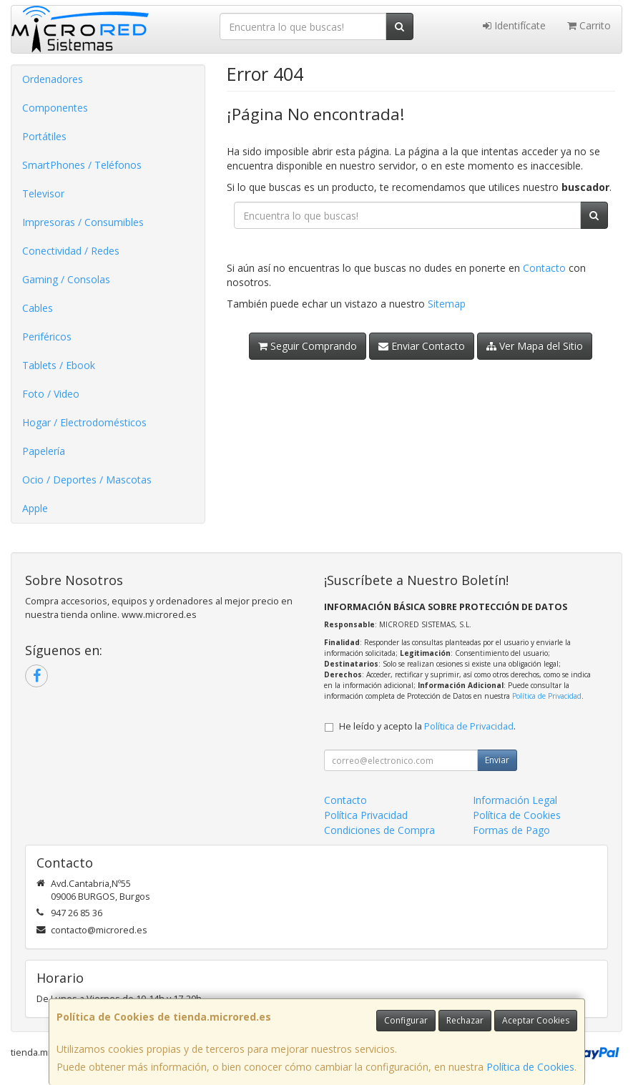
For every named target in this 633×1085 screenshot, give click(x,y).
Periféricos (47, 336)
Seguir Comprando (307, 346)
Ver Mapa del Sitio (534, 346)
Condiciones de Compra (379, 830)
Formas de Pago (511, 830)
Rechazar (465, 1020)
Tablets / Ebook (58, 365)
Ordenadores (52, 79)
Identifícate (514, 25)
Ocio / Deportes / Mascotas (87, 479)
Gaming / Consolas (66, 279)
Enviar (497, 760)
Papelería (43, 451)
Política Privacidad (366, 815)
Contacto (544, 268)
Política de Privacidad (547, 696)
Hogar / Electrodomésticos (84, 422)
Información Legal (515, 800)
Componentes (55, 107)
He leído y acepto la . (427, 726)
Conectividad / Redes (70, 250)
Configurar (406, 1020)
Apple (35, 508)
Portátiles (44, 136)
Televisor (43, 193)
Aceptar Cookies (535, 1020)
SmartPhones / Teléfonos (82, 165)
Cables (37, 308)
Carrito (589, 25)
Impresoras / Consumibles (83, 222)
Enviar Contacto (421, 346)
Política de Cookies (530, 1067)
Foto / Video (50, 394)
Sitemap (447, 303)
